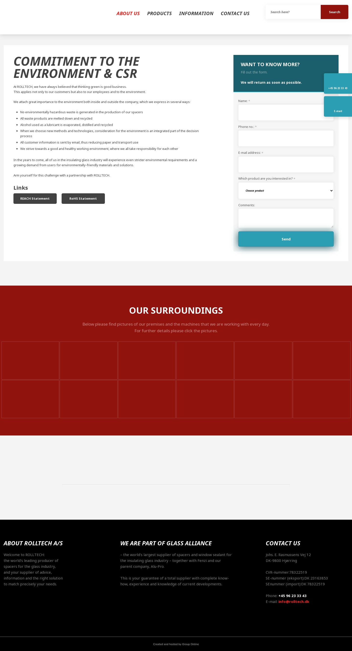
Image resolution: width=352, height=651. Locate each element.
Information (196, 13)
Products (159, 13)
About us (128, 13)
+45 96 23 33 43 (292, 595)
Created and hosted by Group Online (176, 644)
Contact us (235, 13)
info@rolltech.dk (293, 601)
